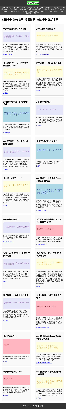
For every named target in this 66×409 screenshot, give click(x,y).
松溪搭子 (5, 395)
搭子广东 (16, 8)
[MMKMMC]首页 (6, 8)
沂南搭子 (46, 9)
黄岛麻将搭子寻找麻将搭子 (44, 363)
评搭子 (38, 90)
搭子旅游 (38, 398)
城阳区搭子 (23, 9)
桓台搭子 (61, 9)
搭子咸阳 (53, 9)
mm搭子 (5, 281)
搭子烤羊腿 (6, 132)
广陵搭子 (38, 125)
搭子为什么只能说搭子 (42, 54)
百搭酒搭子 (5, 11)
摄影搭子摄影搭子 (8, 241)
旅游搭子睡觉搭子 (41, 244)
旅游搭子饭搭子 (34, 11)
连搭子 (38, 286)
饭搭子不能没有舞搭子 (42, 327)
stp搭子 (5, 93)
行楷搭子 (24, 11)
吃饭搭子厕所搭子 (8, 54)
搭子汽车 (36, 13)
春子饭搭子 (6, 320)
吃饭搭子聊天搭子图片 (35, 9)
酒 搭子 (38, 166)
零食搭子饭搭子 (38, 8)
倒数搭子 (56, 8)
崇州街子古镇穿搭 (26, 8)
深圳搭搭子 (48, 8)
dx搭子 (5, 205)
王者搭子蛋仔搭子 (53, 11)
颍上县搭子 (14, 9)
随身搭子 (5, 169)
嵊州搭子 (43, 11)
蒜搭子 (5, 361)
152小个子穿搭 (15, 11)
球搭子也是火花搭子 (42, 210)
